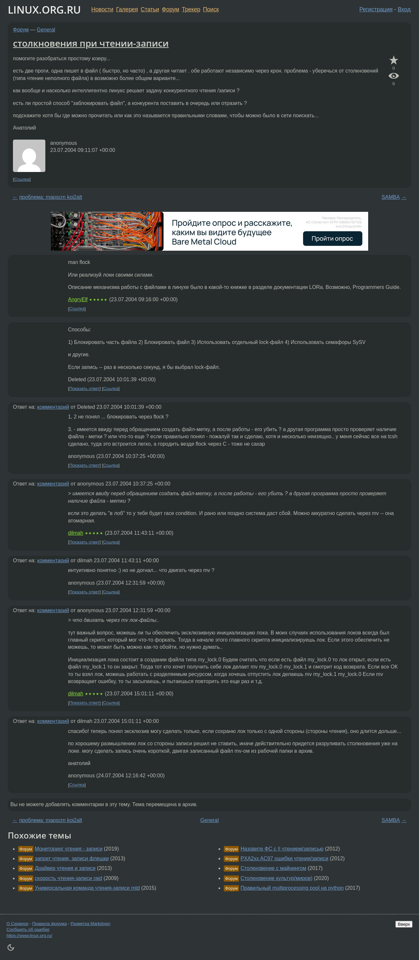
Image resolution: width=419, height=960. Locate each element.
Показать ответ (84, 388)
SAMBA (391, 197)
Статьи (150, 9)
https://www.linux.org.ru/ (29, 935)
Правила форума (49, 923)
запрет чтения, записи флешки (72, 858)
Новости (102, 9)
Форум (170, 9)
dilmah (75, 533)
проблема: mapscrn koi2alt (50, 197)
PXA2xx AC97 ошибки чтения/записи (284, 858)
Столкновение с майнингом (273, 868)
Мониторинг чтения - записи (68, 848)
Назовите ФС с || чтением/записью (282, 848)
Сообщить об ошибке (28, 929)
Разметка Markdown (90, 923)
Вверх (404, 924)
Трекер (191, 9)
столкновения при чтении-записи (91, 43)
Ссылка (21, 179)
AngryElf (77, 299)
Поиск (211, 9)
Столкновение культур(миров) (276, 878)
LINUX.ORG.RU (44, 10)
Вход (404, 9)
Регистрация (376, 9)
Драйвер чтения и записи (65, 868)
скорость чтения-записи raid (68, 878)
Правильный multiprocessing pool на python (292, 888)
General (46, 29)
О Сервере (17, 923)
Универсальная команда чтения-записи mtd (87, 888)
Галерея (127, 9)
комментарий (53, 407)
